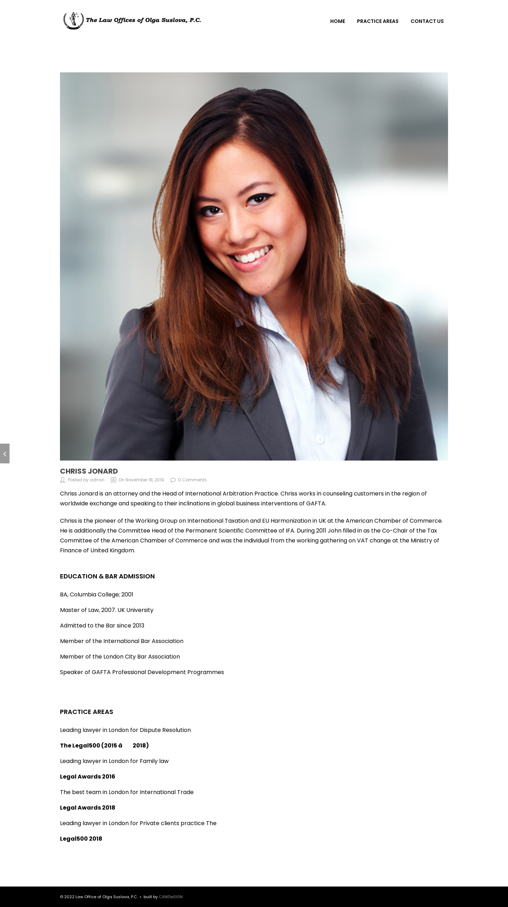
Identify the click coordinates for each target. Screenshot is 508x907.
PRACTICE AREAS (378, 21)
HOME (337, 21)
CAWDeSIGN (171, 897)
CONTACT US (427, 21)
